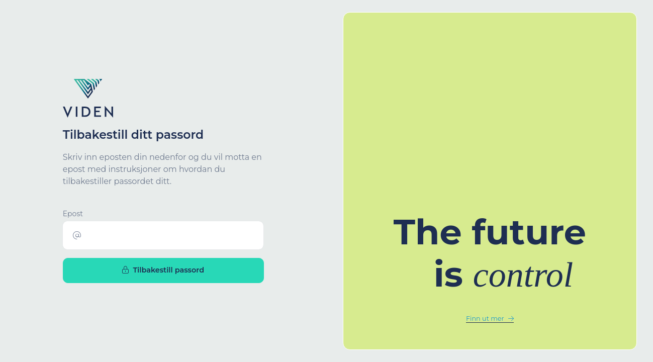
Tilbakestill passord (163, 270)
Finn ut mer (490, 318)
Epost (73, 213)
